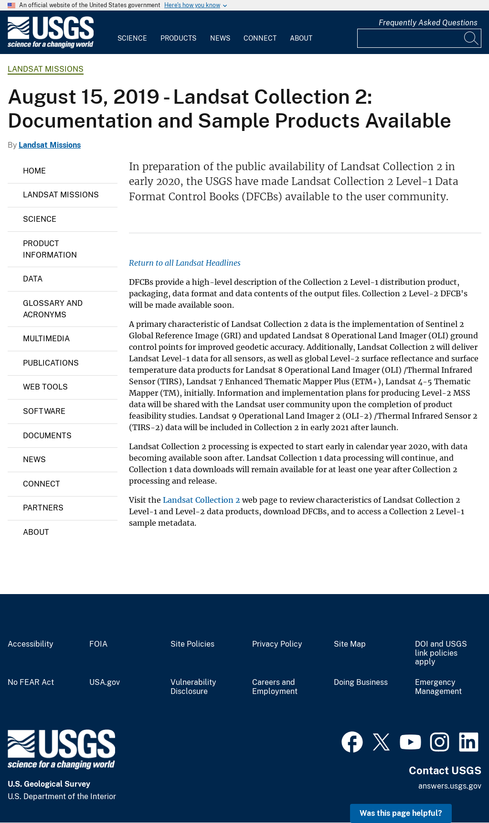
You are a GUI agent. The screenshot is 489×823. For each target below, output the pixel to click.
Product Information (50, 249)
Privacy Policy (277, 644)
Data (33, 278)
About (301, 38)
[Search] (471, 38)
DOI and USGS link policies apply (441, 653)
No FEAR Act (31, 682)
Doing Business (361, 682)
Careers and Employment (275, 687)
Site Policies (192, 644)
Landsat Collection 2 (201, 500)
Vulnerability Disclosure (193, 687)
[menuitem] (132, 32)
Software (44, 411)
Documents (47, 435)
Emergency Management (438, 687)
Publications (51, 363)
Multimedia (46, 338)
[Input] (419, 38)
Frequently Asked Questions (428, 22)
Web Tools (45, 386)
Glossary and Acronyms (53, 309)
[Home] (51, 46)
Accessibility (30, 644)
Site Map (350, 644)
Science (132, 38)
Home (34, 170)
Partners (43, 507)
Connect (260, 38)
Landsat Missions (46, 69)
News (220, 38)
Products (178, 38)
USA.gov (104, 682)
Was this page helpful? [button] (401, 813)
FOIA (98, 644)
